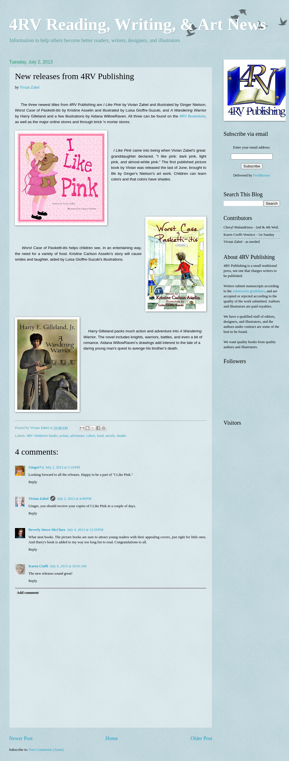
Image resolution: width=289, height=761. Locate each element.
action (63, 436)
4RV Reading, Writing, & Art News (137, 24)
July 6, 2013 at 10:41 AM (68, 566)
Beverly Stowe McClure (47, 530)
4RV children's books (42, 436)
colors (90, 436)
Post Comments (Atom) (46, 750)
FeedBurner (261, 175)
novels (110, 436)
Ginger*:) (36, 467)
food (100, 436)
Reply (33, 482)
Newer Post (21, 738)
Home (111, 738)
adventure (77, 436)
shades (121, 436)
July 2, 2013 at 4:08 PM (74, 499)
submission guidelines (249, 291)
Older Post (201, 738)
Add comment (28, 593)
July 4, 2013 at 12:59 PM (85, 530)
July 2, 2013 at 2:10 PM (62, 467)
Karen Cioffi (38, 566)
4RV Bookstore (192, 116)
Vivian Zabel (30, 87)
